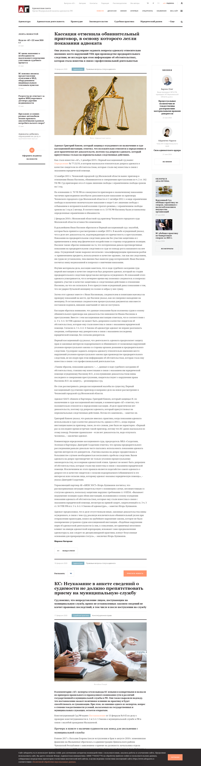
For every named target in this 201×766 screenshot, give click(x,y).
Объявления (161, 11)
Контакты (93, 3)
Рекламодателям (120, 3)
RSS (158, 3)
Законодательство (98, 21)
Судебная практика (124, 21)
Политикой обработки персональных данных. (54, 762)
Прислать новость (135, 573)
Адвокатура (24, 21)
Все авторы (134, 3)
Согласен (175, 757)
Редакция (105, 3)
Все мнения (167, 162)
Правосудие (77, 21)
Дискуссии (112, 11)
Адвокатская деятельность (50, 21)
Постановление (97, 715)
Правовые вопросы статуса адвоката (100, 69)
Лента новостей (28, 34)
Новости (100, 11)
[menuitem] (24, 21)
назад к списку (66, 551)
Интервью (134, 11)
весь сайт (176, 11)
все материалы (167, 249)
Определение (61, 163)
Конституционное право (102, 615)
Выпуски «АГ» (69, 3)
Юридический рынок (151, 21)
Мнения (123, 11)
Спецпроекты (147, 11)
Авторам (82, 3)
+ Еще (172, 21)
